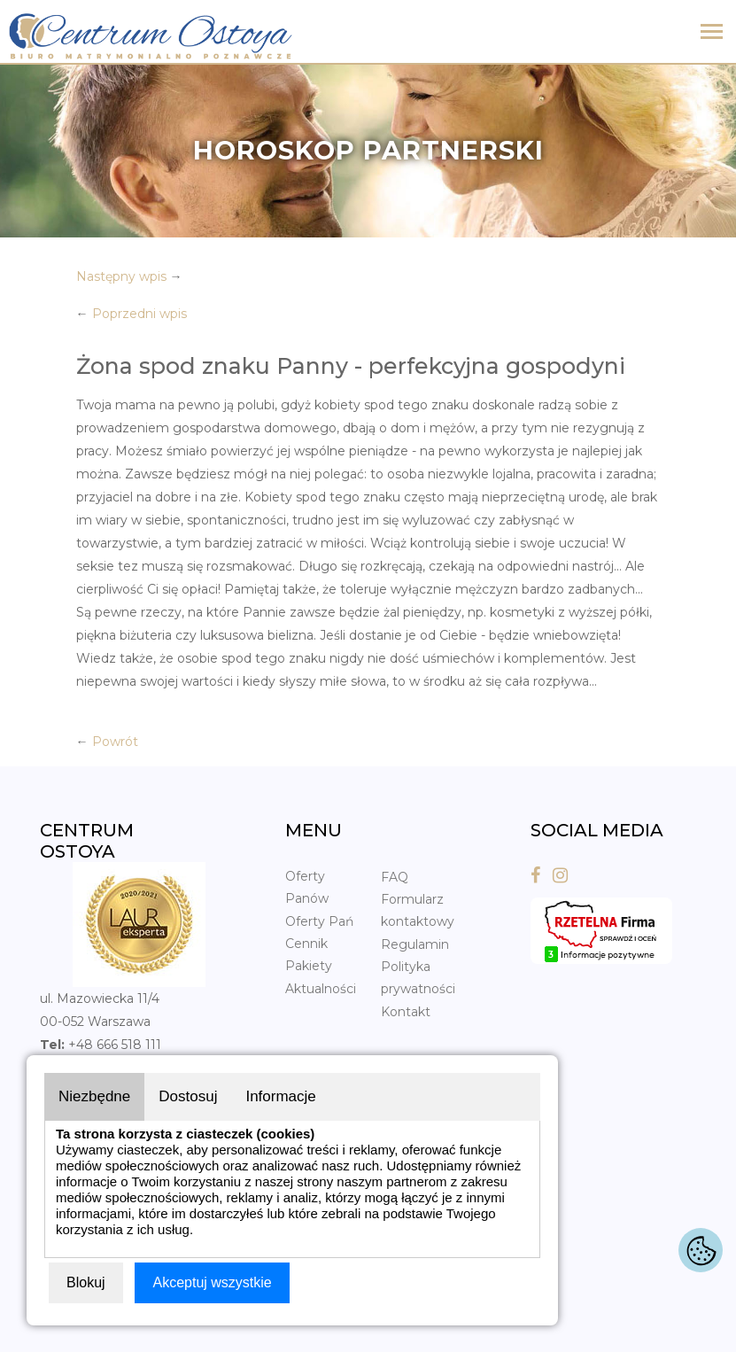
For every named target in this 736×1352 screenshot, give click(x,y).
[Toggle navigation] (712, 33)
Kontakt (405, 1012)
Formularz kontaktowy (417, 910)
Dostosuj (188, 1096)
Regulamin (415, 944)
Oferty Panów (307, 887)
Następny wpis (121, 276)
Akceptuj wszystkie (211, 1282)
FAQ (394, 877)
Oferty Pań (319, 921)
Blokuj (85, 1282)
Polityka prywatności (418, 978)
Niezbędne (94, 1096)
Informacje (280, 1096)
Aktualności (320, 989)
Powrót (115, 742)
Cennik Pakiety (308, 955)
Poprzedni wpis (139, 314)
